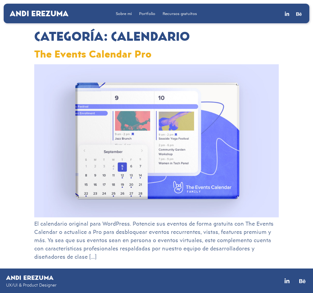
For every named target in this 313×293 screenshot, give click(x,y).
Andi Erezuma (39, 13)
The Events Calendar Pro (93, 53)
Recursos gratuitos (180, 13)
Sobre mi (124, 13)
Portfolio (147, 13)
